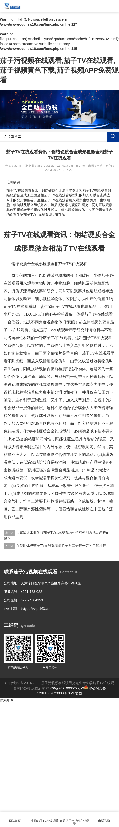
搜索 (113, 137)
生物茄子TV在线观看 (45, 818)
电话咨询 (104, 818)
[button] (58, 125)
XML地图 (75, 693)
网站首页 (15, 818)
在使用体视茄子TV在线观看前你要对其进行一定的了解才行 (61, 546)
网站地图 (7, 700)
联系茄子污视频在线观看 (74, 820)
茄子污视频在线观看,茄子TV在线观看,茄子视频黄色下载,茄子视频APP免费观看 (59, 70)
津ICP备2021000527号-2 (65, 688)
